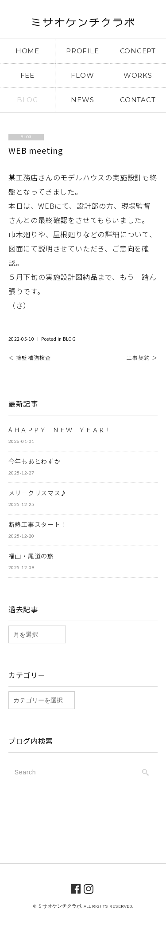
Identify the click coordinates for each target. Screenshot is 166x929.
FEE (27, 75)
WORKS (138, 75)
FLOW (82, 75)
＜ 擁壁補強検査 (29, 357)
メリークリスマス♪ (37, 492)
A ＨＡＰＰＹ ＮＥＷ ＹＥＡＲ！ (60, 429)
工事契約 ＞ (142, 357)
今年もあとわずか (34, 461)
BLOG (27, 100)
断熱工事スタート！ (37, 524)
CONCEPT (138, 51)
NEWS (82, 100)
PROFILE (82, 51)
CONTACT (137, 100)
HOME (27, 51)
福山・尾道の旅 (31, 555)
